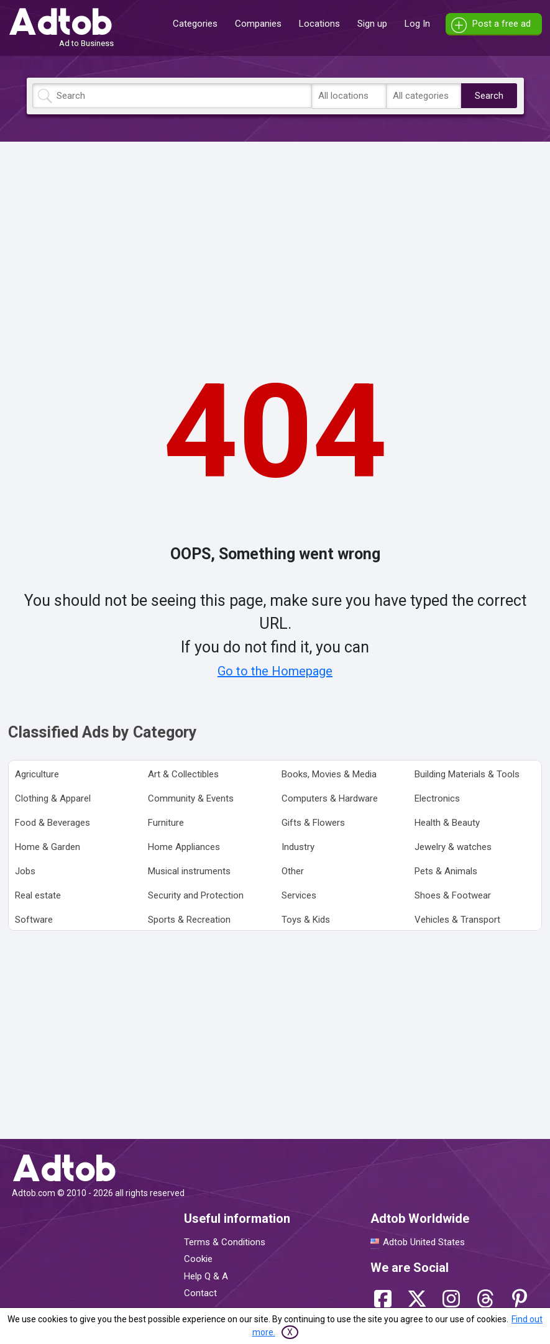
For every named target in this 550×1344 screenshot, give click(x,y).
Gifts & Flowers (313, 822)
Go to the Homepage (275, 671)
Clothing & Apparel (53, 798)
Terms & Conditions (224, 1242)
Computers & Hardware (330, 798)
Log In (417, 23)
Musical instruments (189, 871)
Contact (200, 1293)
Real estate (38, 895)
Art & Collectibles (183, 774)
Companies (258, 23)
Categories (195, 23)
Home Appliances (184, 847)
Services (299, 895)
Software (34, 919)
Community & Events (191, 798)
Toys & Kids (306, 919)
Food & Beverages (52, 822)
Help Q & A (206, 1276)
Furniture (166, 822)
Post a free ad (501, 23)
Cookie (198, 1258)
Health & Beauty (447, 822)
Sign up (372, 23)
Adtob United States (424, 1242)
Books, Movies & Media (329, 774)
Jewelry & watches (453, 847)
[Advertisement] (275, 238)
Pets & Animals (446, 871)
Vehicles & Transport (457, 919)
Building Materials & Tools (467, 774)
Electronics (437, 798)
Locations (319, 23)
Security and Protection (196, 895)
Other (293, 871)
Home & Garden (47, 847)
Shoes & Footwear (453, 895)
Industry (298, 847)
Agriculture (37, 774)
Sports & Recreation (189, 919)
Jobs (25, 871)
